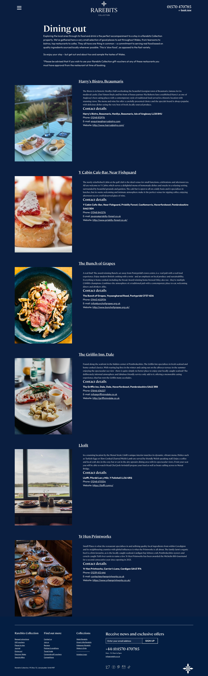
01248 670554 (98, 481)
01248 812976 (98, 117)
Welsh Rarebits (81, 639)
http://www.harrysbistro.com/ (108, 125)
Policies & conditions (51, 648)
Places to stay (20, 645)
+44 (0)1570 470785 (123, 648)
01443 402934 (98, 299)
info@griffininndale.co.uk (104, 394)
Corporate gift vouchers (53, 654)
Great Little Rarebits (83, 642)
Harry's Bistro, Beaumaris (101, 81)
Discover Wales (20, 654)
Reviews (47, 645)
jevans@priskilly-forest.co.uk (106, 216)
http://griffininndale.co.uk (106, 398)
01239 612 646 (98, 572)
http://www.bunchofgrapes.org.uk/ (111, 307)
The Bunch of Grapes (97, 263)
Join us (46, 642)
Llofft (83, 445)
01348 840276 (98, 212)
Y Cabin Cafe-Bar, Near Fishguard (107, 172)
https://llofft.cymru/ (103, 485)
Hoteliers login (81, 654)
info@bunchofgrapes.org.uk (105, 303)
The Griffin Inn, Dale (96, 354)
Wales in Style (81, 648)
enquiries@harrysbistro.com (105, 121)
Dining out (18, 651)
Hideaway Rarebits (83, 645)
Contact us (48, 639)
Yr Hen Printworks (95, 536)
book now (186, 10)
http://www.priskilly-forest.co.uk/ (110, 220)
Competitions (49, 657)
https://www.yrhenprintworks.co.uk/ (112, 580)
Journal (17, 648)
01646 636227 (98, 390)
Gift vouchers (20, 642)
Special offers (20, 657)
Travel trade (48, 651)
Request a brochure (22, 639)
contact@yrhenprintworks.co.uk (107, 576)
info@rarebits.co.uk (113, 656)
